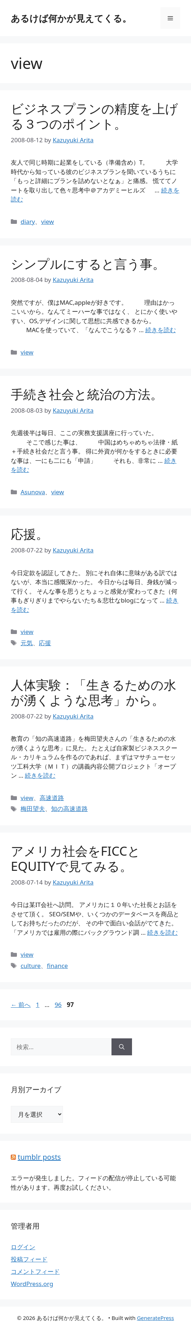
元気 (27, 643)
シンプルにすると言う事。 (88, 263)
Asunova (33, 492)
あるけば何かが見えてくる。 (71, 18)
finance (57, 965)
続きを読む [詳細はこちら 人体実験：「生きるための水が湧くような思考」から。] (40, 775)
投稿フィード (29, 1259)
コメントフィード (35, 1271)
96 (58, 1004)
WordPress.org (32, 1284)
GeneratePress (155, 1317)
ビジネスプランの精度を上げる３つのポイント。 (94, 116)
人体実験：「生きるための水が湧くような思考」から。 (93, 692)
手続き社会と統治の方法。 (87, 394)
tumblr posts (39, 1157)
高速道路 (52, 798)
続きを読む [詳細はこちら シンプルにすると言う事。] (160, 330)
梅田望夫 (33, 808)
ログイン (23, 1247)
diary (28, 221)
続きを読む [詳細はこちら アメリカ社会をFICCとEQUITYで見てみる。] (162, 932)
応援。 (30, 533)
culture (31, 965)
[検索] (122, 1047)
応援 (45, 643)
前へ (21, 1004)
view (47, 221)
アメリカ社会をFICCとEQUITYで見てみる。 (75, 858)
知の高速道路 (69, 808)
